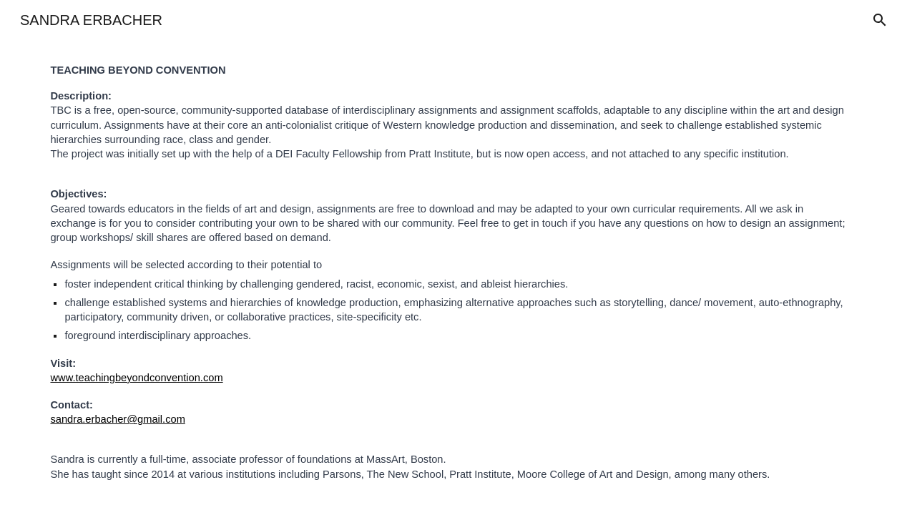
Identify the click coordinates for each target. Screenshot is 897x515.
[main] (448, 272)
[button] (880, 20)
